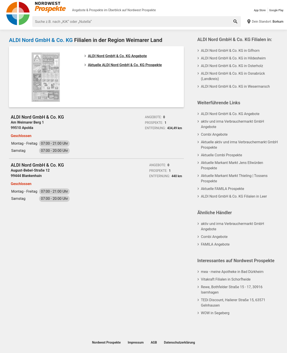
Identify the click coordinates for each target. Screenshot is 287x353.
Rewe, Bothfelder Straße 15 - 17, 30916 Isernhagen (232, 289)
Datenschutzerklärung (179, 342)
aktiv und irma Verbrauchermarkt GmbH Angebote (232, 124)
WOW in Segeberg (215, 313)
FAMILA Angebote (215, 244)
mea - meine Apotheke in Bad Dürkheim (232, 272)
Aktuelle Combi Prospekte (221, 155)
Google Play (276, 10)
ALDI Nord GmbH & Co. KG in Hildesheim (233, 58)
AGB (154, 342)
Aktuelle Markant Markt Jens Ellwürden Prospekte (232, 165)
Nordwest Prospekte (141, 10)
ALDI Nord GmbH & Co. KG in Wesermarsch (235, 86)
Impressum (136, 342)
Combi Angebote (214, 134)
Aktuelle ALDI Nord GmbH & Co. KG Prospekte (125, 65)
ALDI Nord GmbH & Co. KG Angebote (117, 56)
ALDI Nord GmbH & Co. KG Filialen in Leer (234, 196)
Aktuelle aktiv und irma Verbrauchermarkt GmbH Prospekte (239, 145)
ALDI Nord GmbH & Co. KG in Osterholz (232, 66)
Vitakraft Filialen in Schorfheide (225, 279)
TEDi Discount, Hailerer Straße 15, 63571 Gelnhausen (233, 302)
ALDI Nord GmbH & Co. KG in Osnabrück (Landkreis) (233, 76)
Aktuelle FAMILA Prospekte (222, 189)
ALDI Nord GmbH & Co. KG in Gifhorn (230, 50)
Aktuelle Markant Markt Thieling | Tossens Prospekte (234, 178)
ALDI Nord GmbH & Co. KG (41, 40)
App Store (259, 10)
